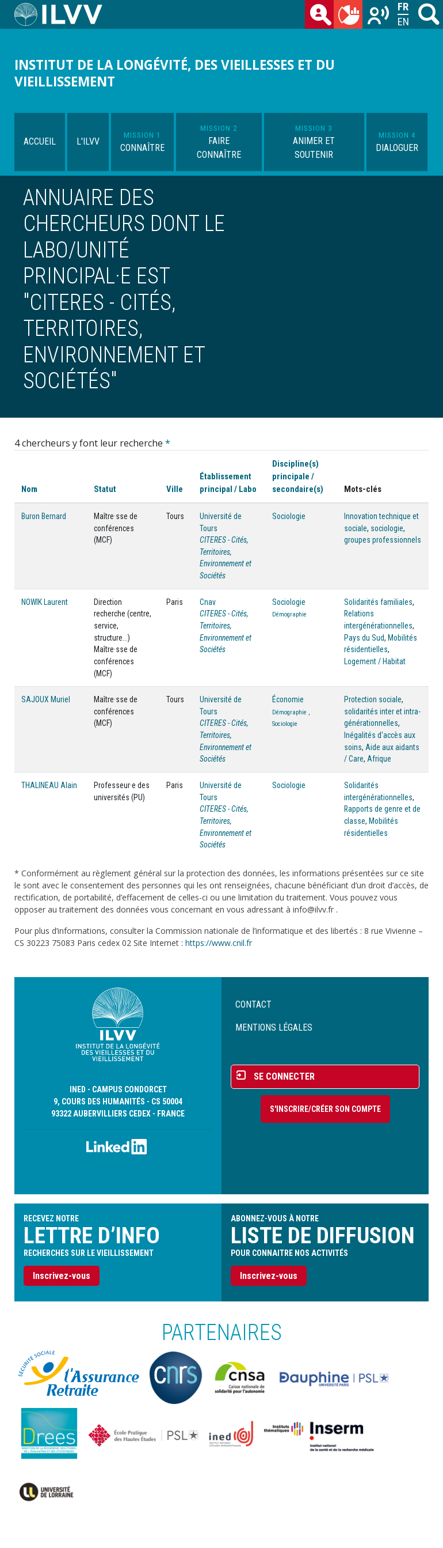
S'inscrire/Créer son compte (325, 1109)
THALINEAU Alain (49, 785)
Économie (288, 699)
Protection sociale (373, 699)
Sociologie (288, 516)
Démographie (289, 614)
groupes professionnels (382, 539)
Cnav (208, 602)
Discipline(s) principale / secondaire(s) (297, 476)
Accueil (40, 141)
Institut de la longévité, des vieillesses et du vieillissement (174, 73)
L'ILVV (88, 141)
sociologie (387, 528)
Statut (105, 489)
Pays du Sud (364, 637)
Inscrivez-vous (61, 1275)
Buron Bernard (43, 516)
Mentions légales (273, 1027)
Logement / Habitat (375, 661)
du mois (350, 17)
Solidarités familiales (378, 602)
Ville (174, 489)
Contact (253, 1004)
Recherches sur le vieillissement (379, 17)
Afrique (379, 758)
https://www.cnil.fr (218, 942)
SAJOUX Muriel (45, 699)
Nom (29, 489)
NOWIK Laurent (44, 602)
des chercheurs (322, 17)
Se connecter (284, 1076)
